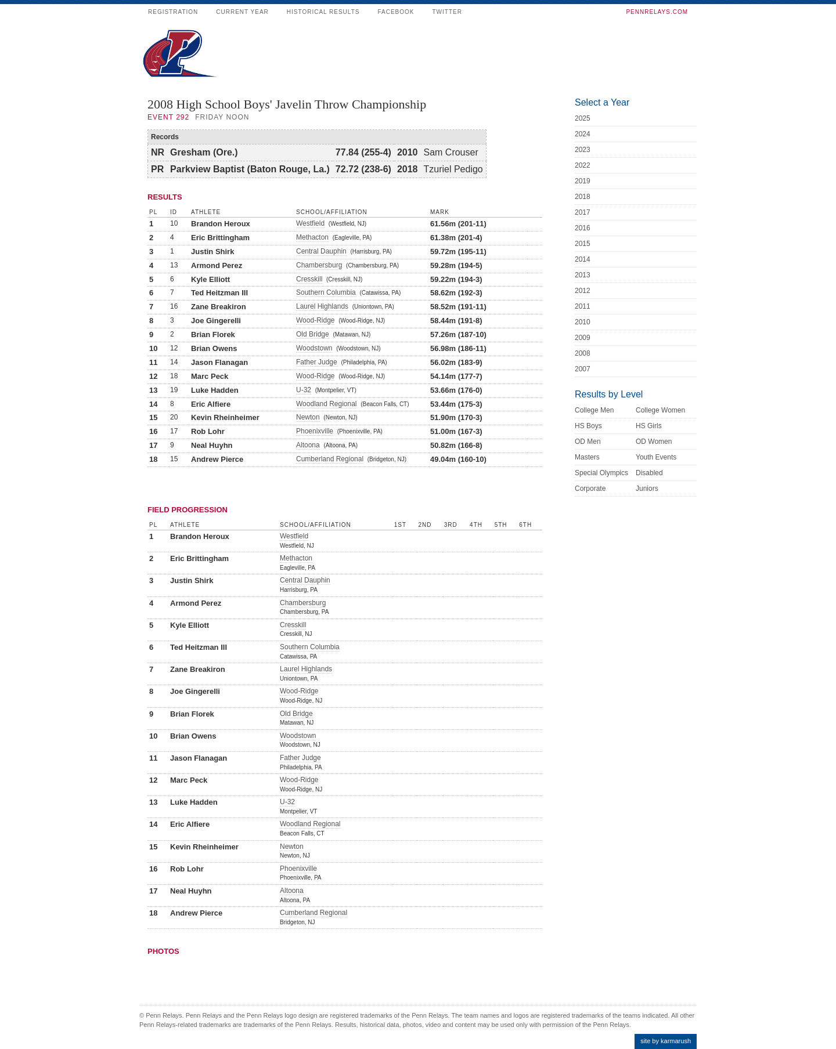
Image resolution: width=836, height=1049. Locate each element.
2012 (582, 291)
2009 (582, 338)
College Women (660, 410)
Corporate (590, 488)
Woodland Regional (326, 404)
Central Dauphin (321, 251)
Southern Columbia (326, 292)
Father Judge (316, 362)
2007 (582, 369)
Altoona (308, 445)
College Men (594, 410)
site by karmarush (665, 1040)
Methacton (312, 237)
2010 (582, 322)
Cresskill (309, 279)
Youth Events (656, 457)
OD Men (588, 441)
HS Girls (649, 426)
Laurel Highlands (322, 306)
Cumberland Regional (329, 459)
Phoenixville (314, 431)
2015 (582, 244)
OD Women (654, 441)
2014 (582, 259)
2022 (582, 165)
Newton (308, 417)
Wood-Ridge (315, 320)
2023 (582, 150)
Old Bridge (312, 334)
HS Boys (588, 426)
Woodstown (314, 348)
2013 (582, 275)
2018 (582, 197)
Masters (587, 457)
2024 (582, 134)
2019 (582, 181)
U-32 (303, 390)
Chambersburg (319, 265)
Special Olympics (601, 473)
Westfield (310, 223)
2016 (582, 228)
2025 (582, 118)
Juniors (647, 488)
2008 (582, 353)
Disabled (649, 473)
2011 (582, 306)
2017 (582, 212)
